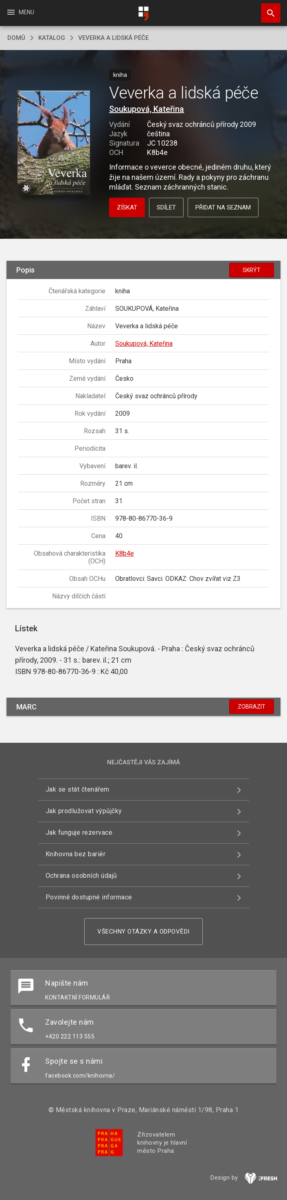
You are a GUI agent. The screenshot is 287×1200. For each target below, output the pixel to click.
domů (16, 37)
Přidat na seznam (223, 207)
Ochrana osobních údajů (81, 875)
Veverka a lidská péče (113, 37)
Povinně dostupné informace (89, 897)
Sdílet (166, 207)
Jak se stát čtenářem (78, 789)
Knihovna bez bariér (76, 854)
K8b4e (124, 553)
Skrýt (252, 270)
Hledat (267, 9)
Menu (20, 12)
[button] (53, 143)
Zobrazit (251, 706)
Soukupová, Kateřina (146, 109)
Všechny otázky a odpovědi (143, 931)
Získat (127, 207)
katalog (51, 37)
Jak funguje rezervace (79, 832)
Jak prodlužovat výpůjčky (84, 811)
